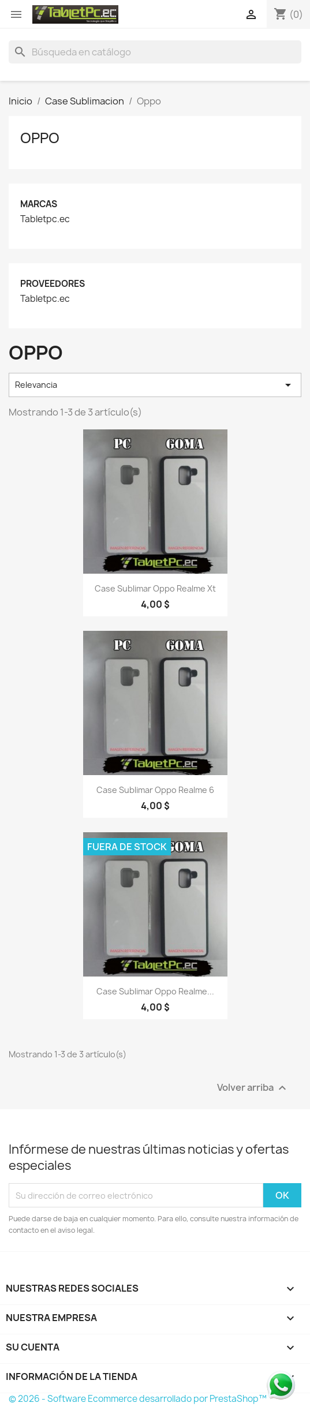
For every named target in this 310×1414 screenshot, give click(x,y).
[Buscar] (155, 51)
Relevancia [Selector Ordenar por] (155, 385)
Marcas (38, 204)
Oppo (39, 138)
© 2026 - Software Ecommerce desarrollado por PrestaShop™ (138, 1399)
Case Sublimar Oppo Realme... (155, 991)
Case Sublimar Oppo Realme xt (155, 588)
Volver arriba (253, 1088)
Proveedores (52, 284)
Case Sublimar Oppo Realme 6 (155, 789)
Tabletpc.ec (45, 219)
